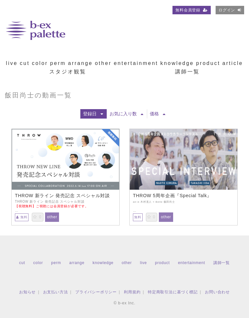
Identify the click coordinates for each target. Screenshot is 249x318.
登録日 (93, 113)
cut (25, 63)
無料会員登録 (191, 10)
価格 (157, 113)
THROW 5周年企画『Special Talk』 (172, 195)
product (208, 63)
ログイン (230, 10)
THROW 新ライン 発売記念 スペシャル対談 (62, 195)
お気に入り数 (126, 113)
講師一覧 (187, 71)
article (232, 63)
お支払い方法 (55, 292)
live (12, 63)
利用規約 (132, 292)
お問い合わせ (217, 292)
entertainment (136, 63)
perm (58, 63)
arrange (80, 63)
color (40, 63)
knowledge (177, 63)
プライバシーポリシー (96, 292)
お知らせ (27, 292)
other (103, 63)
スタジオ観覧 (67, 71)
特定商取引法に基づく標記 (173, 292)
